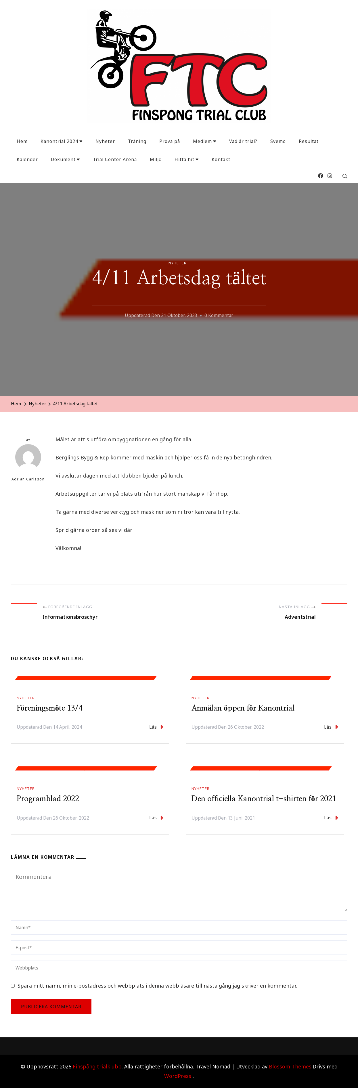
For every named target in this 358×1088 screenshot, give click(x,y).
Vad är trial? (243, 141)
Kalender (27, 159)
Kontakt (221, 159)
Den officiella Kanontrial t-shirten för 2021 (264, 799)
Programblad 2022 (48, 799)
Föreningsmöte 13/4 (50, 708)
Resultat (309, 141)
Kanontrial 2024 (59, 141)
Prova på (169, 141)
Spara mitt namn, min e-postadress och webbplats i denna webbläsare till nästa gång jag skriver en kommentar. (157, 985)
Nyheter (105, 141)
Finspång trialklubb (97, 1066)
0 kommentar (218, 315)
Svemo (278, 141)
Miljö (156, 159)
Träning (137, 141)
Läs (156, 727)
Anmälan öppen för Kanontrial (243, 708)
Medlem (202, 141)
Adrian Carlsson (28, 463)
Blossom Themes (290, 1066)
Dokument (63, 159)
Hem (22, 141)
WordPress (177, 1075)
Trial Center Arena (115, 159)
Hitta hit (184, 159)
